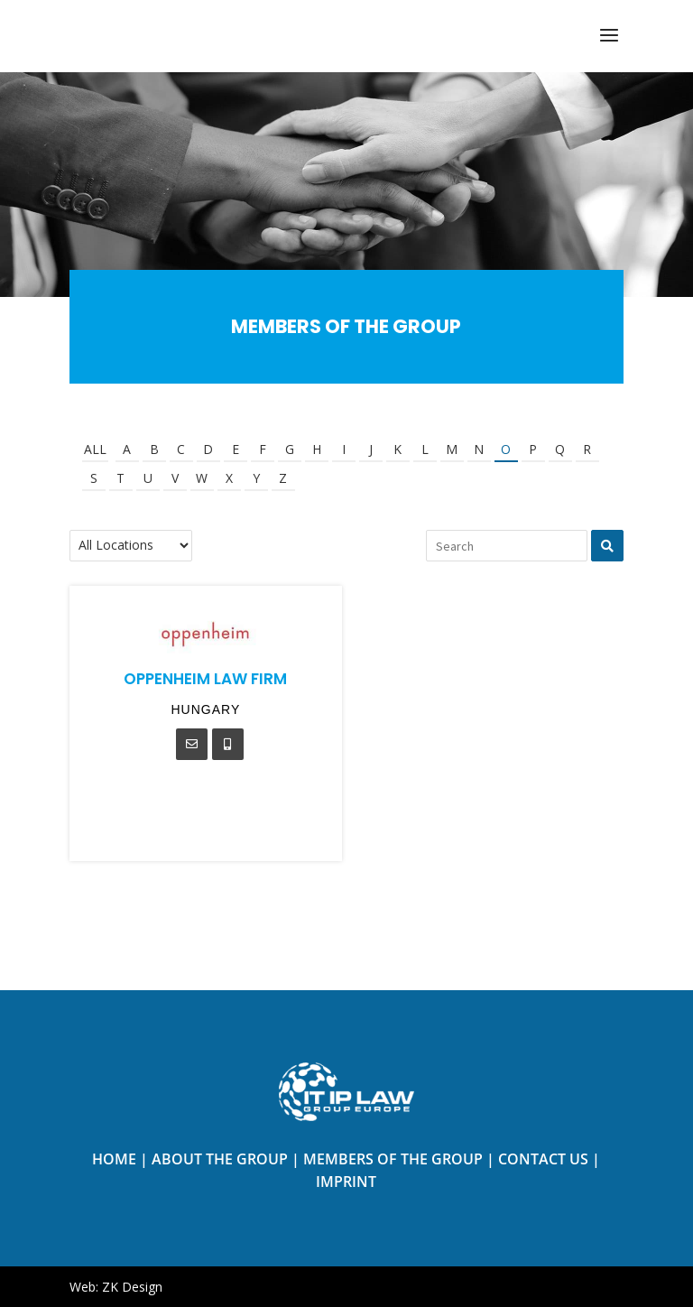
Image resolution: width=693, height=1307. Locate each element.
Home (114, 1159)
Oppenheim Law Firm (205, 679)
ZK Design (132, 1286)
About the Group (220, 1159)
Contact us (543, 1159)
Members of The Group (393, 1159)
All (95, 449)
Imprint (346, 1181)
